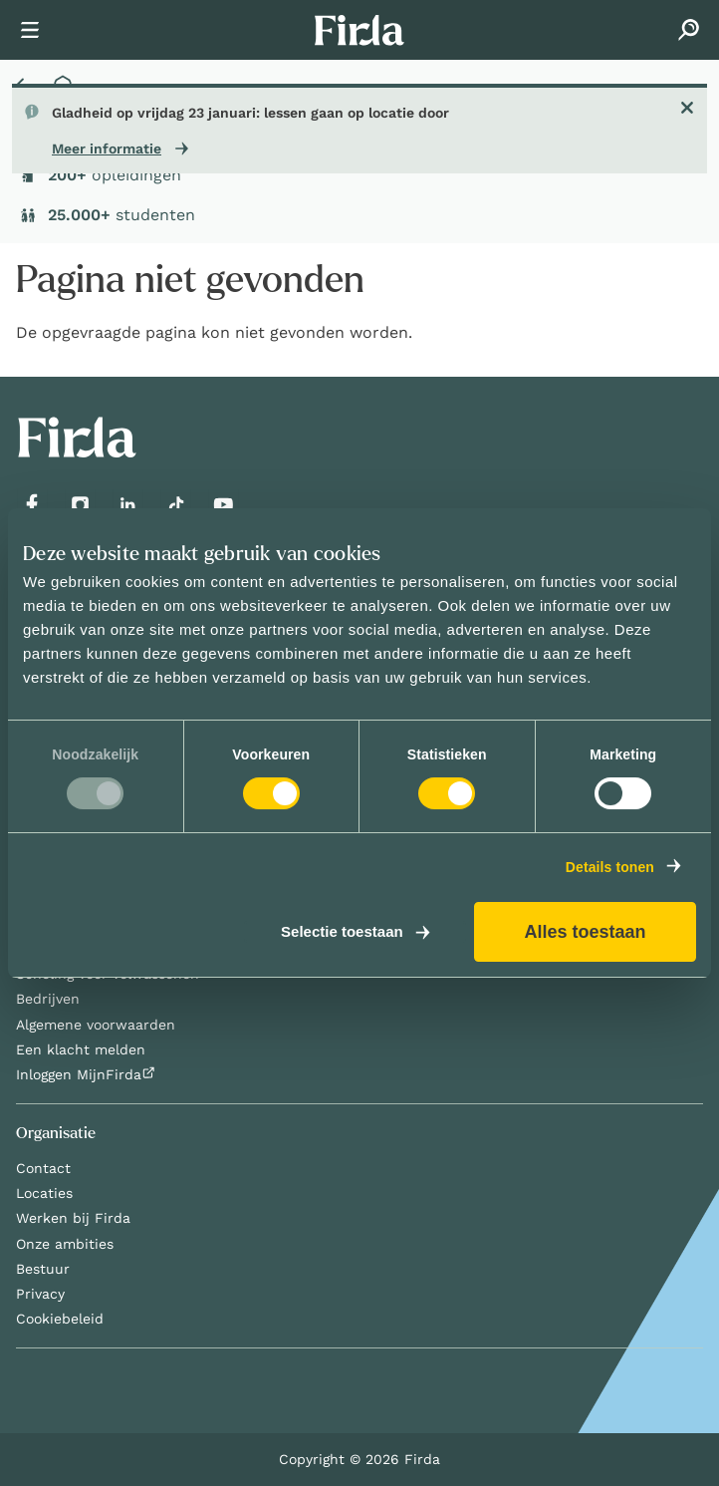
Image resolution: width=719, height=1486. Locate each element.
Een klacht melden (80, 1049)
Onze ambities (65, 1244)
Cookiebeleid (60, 1319)
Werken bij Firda (73, 1218)
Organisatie (56, 1133)
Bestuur (43, 1269)
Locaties (44, 1193)
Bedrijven (48, 999)
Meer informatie (106, 148)
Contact (43, 1168)
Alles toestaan (584, 932)
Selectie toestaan (342, 932)
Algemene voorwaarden (95, 1025)
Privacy (40, 1294)
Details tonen (610, 867)
